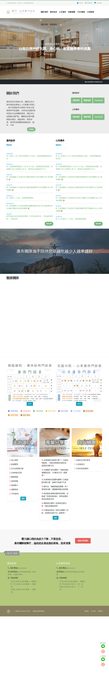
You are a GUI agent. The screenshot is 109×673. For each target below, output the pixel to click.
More (29, 404)
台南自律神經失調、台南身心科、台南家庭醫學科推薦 (19, 3)
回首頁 (80, 3)
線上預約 (93, 611)
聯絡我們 (88, 3)
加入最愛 (98, 3)
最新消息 (44, 24)
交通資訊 (86, 611)
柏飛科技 (42, 611)
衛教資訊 (53, 24)
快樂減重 (71, 12)
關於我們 (44, 12)
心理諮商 (90, 12)
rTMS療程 (81, 12)
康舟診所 (53, 12)
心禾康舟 (62, 12)
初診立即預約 (83, 541)
